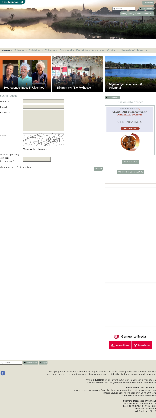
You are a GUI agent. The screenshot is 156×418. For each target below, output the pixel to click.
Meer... (141, 50)
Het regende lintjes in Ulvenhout (24, 87)
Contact (111, 50)
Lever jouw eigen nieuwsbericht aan (137, 13)
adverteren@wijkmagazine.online (109, 382)
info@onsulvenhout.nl (114, 393)
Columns (50, 50)
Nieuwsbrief (146, 8)
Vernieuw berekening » (35, 149)
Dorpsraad (66, 50)
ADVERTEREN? (130, 161)
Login (43, 363)
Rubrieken (35, 50)
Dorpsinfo (82, 50)
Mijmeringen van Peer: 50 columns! (125, 86)
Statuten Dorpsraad (145, 408)
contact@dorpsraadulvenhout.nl (139, 403)
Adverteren (98, 50)
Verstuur (98, 168)
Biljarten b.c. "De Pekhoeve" (74, 87)
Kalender (19, 50)
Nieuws (5, 50)
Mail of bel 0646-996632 (130, 171)
